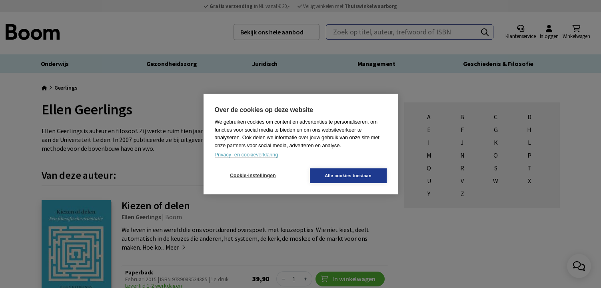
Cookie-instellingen (253, 175)
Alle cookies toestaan (348, 175)
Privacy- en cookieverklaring (246, 155)
